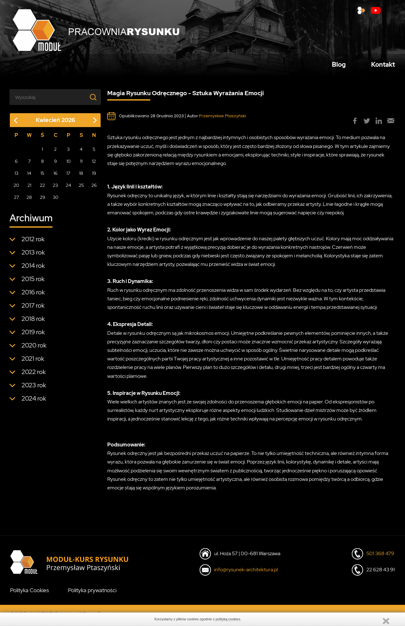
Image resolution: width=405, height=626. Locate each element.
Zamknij (386, 621)
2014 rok (33, 268)
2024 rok (34, 401)
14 (29, 176)
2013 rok (33, 255)
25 (81, 188)
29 (42, 200)
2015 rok (33, 282)
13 (16, 176)
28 (29, 200)
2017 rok (33, 308)
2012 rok (33, 242)
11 (81, 164)
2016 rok (33, 295)
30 (55, 200)
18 (81, 176)
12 (94, 164)
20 (16, 188)
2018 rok (33, 321)
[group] (355, 124)
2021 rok (33, 361)
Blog (339, 66)
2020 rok (34, 348)
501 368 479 (380, 556)
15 (42, 176)
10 (68, 164)
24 (68, 188)
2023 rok (34, 388)
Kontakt (383, 66)
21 (29, 188)
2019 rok (33, 335)
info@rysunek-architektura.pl (246, 572)
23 (55, 188)
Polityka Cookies (29, 593)
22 (42, 188)
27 (16, 200)
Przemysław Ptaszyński (222, 119)
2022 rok (34, 375)
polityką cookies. (228, 619)
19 (94, 176)
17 (68, 176)
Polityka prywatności (92, 593)
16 (55, 176)
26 (94, 188)
